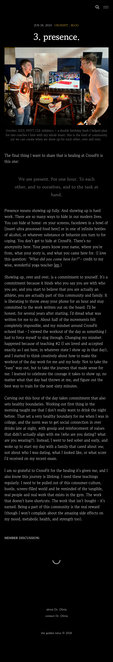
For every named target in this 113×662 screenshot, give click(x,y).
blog (75, 25)
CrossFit (61, 25)
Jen (56, 265)
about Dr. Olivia (56, 609)
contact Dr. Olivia (56, 616)
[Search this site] (97, 7)
